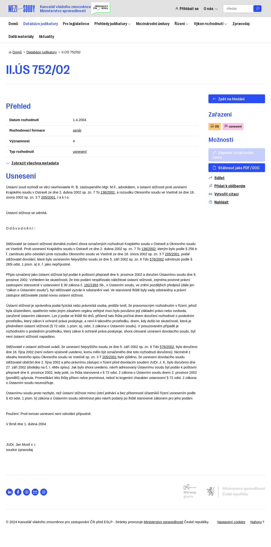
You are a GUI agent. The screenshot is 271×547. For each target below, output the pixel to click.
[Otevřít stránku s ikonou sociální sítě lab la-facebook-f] (20, 497)
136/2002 (110, 192)
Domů (13, 23)
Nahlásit (216, 202)
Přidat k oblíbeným (224, 186)
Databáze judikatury (40, 23)
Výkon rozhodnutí (210, 23)
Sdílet (214, 177)
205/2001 (56, 197)
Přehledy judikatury (112, 23)
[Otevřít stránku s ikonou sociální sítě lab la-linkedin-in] (12, 497)
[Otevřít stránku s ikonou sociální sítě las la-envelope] (37, 497)
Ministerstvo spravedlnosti (166, 527)
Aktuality (46, 36)
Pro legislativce (76, 23)
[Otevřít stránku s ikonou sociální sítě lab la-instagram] (46, 497)
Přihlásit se (187, 8)
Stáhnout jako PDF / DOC (233, 167)
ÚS (212, 126)
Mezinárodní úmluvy (152, 23)
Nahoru (255, 527)
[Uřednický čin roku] (100, 8)
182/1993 (104, 285)
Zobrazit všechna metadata (35, 163)
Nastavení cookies (229, 527)
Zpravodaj (241, 23)
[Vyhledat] (257, 8)
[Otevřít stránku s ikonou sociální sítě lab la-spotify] (29, 497)
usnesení (81, 151)
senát (78, 130)
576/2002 (185, 259)
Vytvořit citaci (221, 194)
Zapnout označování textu (230, 154)
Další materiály (21, 36)
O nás (211, 8)
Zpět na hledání (226, 98)
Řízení (182, 23)
